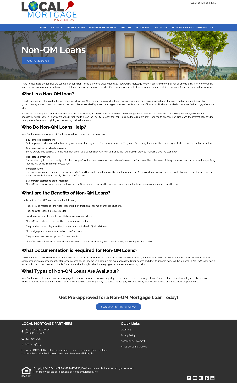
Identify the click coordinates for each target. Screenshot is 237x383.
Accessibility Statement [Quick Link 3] (133, 341)
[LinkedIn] (212, 378)
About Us (125, 27)
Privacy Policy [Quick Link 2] (128, 335)
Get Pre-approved (38, 60)
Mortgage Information (102, 27)
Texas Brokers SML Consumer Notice (192, 27)
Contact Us (160, 27)
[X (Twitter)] (189, 378)
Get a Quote (142, 27)
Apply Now (56, 27)
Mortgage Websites (44, 372)
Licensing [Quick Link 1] (126, 329)
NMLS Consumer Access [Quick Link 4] (134, 346)
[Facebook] (207, 378)
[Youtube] (195, 378)
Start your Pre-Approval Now (118, 306)
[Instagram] (201, 378)
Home (43, 27)
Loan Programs (76, 27)
